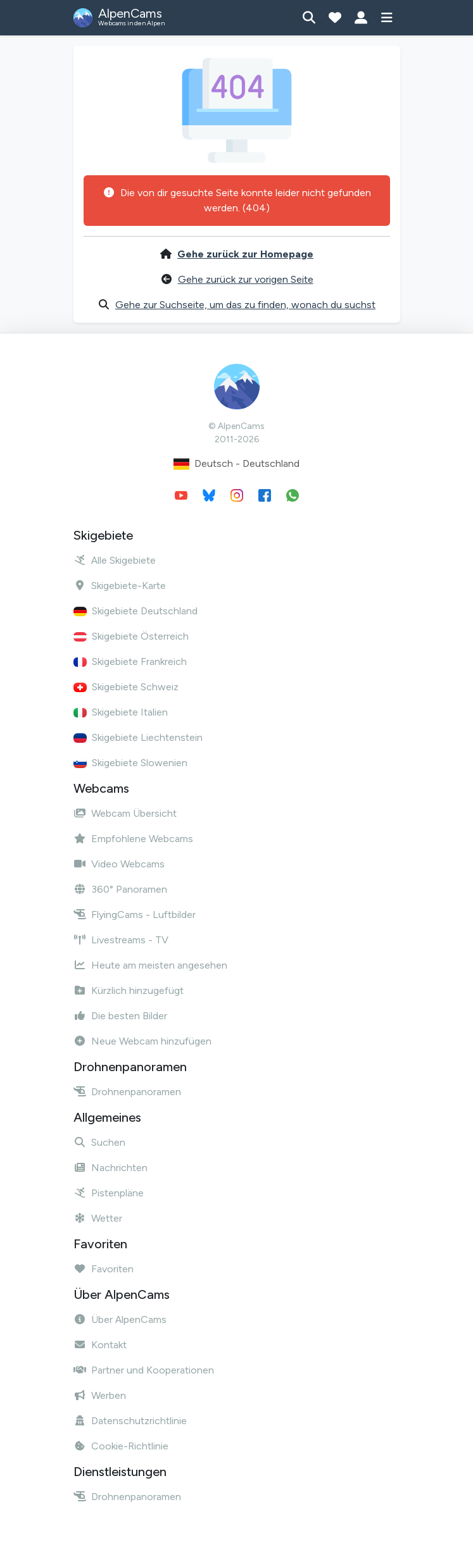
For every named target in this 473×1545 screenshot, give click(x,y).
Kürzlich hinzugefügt (128, 990)
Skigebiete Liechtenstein (138, 737)
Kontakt (100, 1345)
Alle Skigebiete (114, 560)
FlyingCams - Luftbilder (134, 915)
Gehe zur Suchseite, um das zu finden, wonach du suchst (245, 305)
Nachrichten (110, 1168)
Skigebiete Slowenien (130, 763)
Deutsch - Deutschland (236, 464)
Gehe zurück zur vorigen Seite (245, 279)
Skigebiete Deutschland (135, 611)
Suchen (99, 1142)
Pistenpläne (108, 1193)
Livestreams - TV (120, 940)
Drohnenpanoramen (127, 1092)
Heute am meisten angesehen (150, 965)
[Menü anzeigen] (387, 17)
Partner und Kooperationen (143, 1370)
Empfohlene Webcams (133, 839)
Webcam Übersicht (125, 813)
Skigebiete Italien (120, 712)
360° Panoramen (120, 889)
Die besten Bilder (120, 1016)
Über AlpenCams (120, 1319)
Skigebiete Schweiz (126, 687)
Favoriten (103, 1269)
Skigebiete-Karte (119, 586)
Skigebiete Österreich (131, 636)
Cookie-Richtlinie (120, 1446)
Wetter (97, 1218)
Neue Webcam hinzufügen (142, 1041)
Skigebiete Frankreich (130, 661)
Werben (99, 1395)
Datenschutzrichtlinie (130, 1421)
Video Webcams (119, 864)
